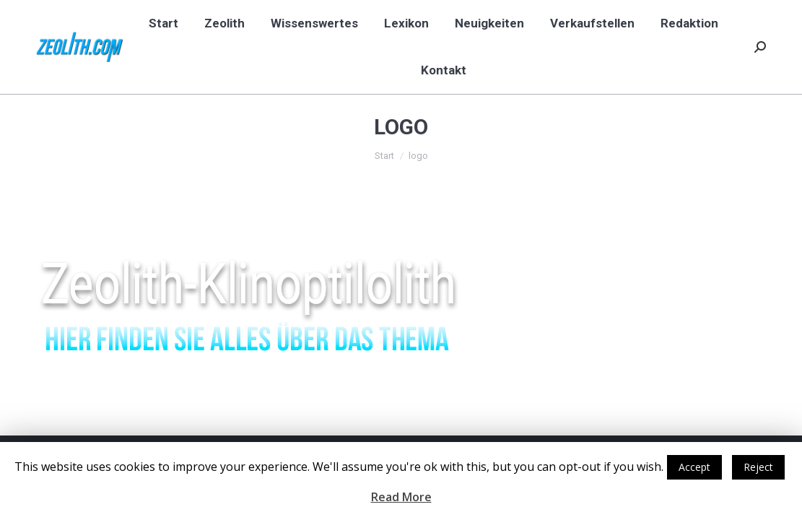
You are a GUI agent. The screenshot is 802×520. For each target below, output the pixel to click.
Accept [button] (694, 467)
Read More (401, 497)
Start (384, 155)
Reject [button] (758, 467)
